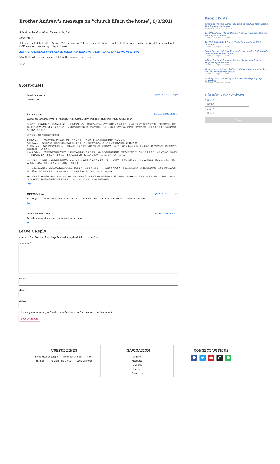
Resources (137, 411)
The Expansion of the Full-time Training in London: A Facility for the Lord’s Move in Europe (235, 116)
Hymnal (40, 407)
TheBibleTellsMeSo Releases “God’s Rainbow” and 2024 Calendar (233, 89)
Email (23, 336)
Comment (25, 289)
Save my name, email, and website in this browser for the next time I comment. (67, 358)
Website (23, 347)
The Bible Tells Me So (60, 407)
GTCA (90, 403)
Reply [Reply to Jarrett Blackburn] (29, 269)
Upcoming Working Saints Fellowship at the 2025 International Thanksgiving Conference (236, 71)
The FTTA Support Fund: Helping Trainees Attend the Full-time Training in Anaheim (236, 80)
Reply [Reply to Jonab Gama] (29, 150)
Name (23, 325)
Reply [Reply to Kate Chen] (29, 230)
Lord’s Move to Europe (46, 403)
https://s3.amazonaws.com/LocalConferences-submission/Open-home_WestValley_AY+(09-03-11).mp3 (79, 98)
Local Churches (84, 407)
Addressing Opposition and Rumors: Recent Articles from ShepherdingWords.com (233, 107)
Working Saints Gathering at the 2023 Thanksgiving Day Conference (233, 126)
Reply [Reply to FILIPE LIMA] (29, 249)
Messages (137, 407)
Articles (137, 403)
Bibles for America (72, 403)
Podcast (137, 415)
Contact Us (137, 419)
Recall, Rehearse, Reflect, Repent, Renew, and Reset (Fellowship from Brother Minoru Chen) (236, 98)
